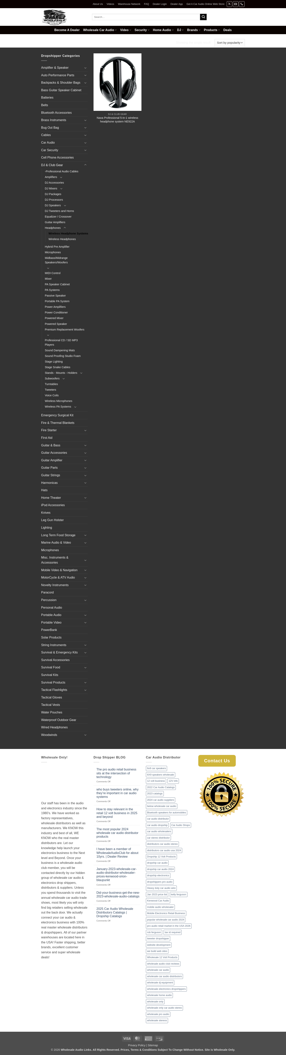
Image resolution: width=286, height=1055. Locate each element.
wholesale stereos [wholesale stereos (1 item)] (157, 1020)
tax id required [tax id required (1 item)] (172, 932)
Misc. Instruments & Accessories (54, 560)
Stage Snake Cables (57, 367)
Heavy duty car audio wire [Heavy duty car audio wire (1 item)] (161, 888)
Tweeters (50, 389)
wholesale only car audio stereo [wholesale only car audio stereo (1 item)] (164, 1007)
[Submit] (203, 17)
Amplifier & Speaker (54, 67)
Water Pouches (51, 712)
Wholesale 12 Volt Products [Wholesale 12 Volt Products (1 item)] (162, 957)
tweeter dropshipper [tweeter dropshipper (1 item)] (158, 938)
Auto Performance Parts (57, 75)
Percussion (48, 600)
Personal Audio (51, 607)
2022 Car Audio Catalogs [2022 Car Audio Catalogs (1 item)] (161, 787)
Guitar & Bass (50, 445)
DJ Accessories (54, 182)
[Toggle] (85, 67)
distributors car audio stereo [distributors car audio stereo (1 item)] (162, 843)
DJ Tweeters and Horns (59, 211)
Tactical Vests (50, 704)
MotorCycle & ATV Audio (58, 577)
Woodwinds (49, 735)
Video (125, 30)
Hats (44, 490)
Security (142, 30)
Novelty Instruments (54, 585)
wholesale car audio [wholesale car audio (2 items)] (158, 969)
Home (46, 43)
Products (212, 30)
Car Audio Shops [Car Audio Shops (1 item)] (180, 825)
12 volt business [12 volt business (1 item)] (156, 780)
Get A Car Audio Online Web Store (205, 4)
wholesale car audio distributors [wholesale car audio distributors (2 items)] (164, 976)
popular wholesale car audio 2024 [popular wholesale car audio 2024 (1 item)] (165, 919)
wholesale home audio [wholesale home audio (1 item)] (159, 995)
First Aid (46, 437)
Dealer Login (160, 4)
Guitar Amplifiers (55, 222)
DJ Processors (54, 199)
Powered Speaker (56, 323)
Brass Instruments (53, 120)
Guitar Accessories (54, 452)
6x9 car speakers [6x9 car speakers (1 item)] (156, 768)
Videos (110, 4)
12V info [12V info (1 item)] (173, 780)
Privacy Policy (137, 1045)
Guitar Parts (49, 467)
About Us (98, 4)
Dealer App (177, 4)
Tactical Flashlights (54, 689)
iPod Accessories (53, 505)
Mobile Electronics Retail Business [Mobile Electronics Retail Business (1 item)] (166, 913)
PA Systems (52, 290)
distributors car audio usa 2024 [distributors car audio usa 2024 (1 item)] (164, 850)
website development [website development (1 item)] (158, 944)
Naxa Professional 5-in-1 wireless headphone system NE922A (117, 119)
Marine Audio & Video (56, 542)
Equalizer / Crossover (58, 216)
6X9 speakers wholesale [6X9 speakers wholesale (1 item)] (160, 774)
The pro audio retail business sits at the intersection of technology (116, 773)
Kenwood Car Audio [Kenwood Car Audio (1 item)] (158, 900)
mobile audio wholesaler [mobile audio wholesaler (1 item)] (160, 907)
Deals (227, 30)
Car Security (49, 150)
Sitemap (153, 1045)
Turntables (51, 384)
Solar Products (51, 637)
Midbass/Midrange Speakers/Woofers (56, 260)
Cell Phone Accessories (57, 157)
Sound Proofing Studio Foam (63, 355)
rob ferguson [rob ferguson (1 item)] (154, 932)
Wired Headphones (54, 727)
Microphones (53, 252)
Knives (45, 512)
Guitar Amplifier (51, 460)
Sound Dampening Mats (60, 350)
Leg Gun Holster (52, 520)
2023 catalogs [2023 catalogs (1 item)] (155, 793)
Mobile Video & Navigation (59, 570)
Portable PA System (57, 301)
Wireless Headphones (62, 239)
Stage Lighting (54, 361)
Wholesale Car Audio (100, 30)
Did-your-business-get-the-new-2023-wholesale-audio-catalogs (118, 894)
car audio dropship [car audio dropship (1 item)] (157, 825)
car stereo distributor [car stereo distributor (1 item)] (158, 837)
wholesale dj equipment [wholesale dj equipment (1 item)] (160, 982)
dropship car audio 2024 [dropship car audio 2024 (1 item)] (160, 869)
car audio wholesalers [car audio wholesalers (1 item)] (159, 831)
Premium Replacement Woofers (64, 329)
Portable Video (51, 622)
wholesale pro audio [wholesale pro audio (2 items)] (158, 1014)
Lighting (46, 527)
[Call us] (241, 4)
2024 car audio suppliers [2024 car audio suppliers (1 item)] (160, 799)
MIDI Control (53, 273)
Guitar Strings (50, 475)
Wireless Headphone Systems (68, 233)
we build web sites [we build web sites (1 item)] (157, 951)
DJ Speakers (53, 205)
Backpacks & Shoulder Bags (60, 82)
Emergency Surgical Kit (57, 415)
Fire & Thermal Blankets (57, 422)
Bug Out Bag (50, 127)
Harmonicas (49, 482)
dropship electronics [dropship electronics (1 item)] (158, 875)
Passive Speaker (55, 295)
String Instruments (53, 645)
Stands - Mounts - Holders (61, 372)
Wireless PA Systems (58, 406)
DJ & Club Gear (68, 43)
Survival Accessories (55, 660)
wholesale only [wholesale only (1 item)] (155, 1001)
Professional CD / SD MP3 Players (61, 342)
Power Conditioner (56, 312)
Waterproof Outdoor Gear (58, 720)
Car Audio (48, 142)
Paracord (47, 592)
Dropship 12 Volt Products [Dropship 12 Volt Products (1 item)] (161, 856)
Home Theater (51, 497)
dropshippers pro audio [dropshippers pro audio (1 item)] (159, 881)
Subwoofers (52, 378)
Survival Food (50, 667)
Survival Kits (49, 675)
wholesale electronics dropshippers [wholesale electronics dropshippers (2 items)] (166, 988)
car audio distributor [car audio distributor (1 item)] (158, 818)
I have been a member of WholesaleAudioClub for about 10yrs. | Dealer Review (117, 852)
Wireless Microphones (58, 401)
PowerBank (49, 630)
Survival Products (53, 682)
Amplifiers (51, 177)
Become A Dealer (67, 30)
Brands (193, 30)
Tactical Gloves (51, 697)
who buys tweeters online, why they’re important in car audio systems (117, 793)
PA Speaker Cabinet (57, 284)
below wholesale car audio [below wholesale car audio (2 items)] (161, 806)
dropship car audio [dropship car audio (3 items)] (157, 862)
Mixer (48, 278)
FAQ (146, 4)
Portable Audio (51, 615)
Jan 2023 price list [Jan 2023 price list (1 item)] (157, 894)
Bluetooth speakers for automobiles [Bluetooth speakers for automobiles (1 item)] (166, 812)
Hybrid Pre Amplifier (57, 246)
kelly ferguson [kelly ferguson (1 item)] (178, 894)
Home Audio (163, 30)
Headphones (96, 43)
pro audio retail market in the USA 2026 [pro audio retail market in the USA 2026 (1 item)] (168, 925)
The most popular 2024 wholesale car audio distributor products (117, 833)
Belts (44, 105)
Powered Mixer (54, 318)
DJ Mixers (51, 188)
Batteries (47, 97)
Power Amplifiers (55, 306)
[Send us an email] (235, 4)
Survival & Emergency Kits (59, 652)
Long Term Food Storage (58, 535)
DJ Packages (53, 194)
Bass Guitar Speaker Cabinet (61, 90)
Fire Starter (49, 430)
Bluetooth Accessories (56, 112)
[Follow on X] (229, 4)
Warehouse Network (129, 4)
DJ (180, 30)
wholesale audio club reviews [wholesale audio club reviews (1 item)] (163, 963)
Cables (46, 135)
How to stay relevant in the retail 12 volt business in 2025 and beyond (116, 813)
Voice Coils (52, 395)
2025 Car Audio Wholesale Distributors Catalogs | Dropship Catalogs (114, 912)
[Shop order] (230, 43)
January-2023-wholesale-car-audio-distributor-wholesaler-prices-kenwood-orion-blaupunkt (116, 874)
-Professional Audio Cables (61, 171)
